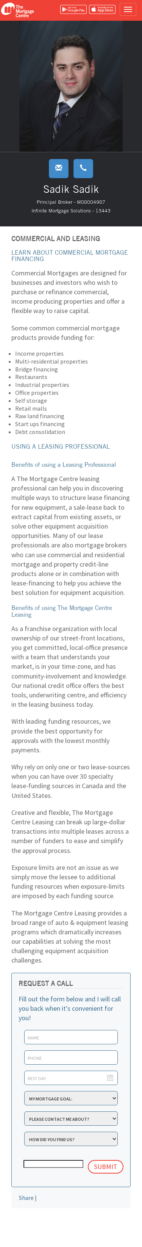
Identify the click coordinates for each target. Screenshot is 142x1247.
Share (26, 1197)
